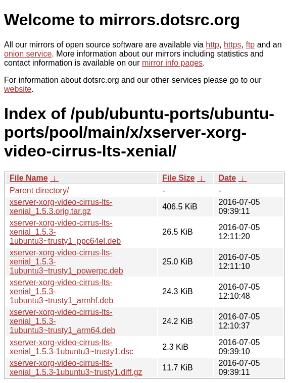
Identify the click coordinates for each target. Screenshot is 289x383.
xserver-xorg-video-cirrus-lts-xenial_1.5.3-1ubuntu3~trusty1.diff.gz (76, 367)
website (17, 89)
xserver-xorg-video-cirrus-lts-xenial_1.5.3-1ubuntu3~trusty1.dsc (71, 347)
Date (227, 178)
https (233, 44)
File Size (178, 178)
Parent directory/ (39, 190)
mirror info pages (172, 63)
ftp (250, 44)
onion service (28, 53)
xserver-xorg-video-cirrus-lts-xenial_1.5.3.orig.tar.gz (61, 206)
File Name (29, 178)
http (212, 44)
